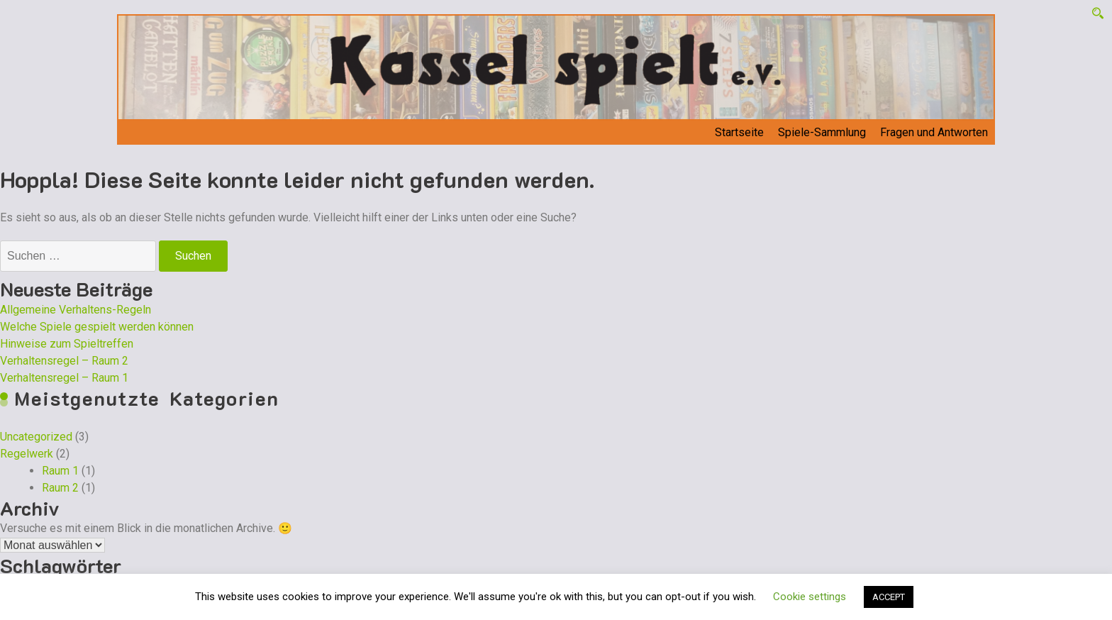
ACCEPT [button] (888, 597)
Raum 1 (60, 470)
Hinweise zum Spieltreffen (66, 343)
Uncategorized (36, 436)
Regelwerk (26, 453)
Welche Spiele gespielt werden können (97, 326)
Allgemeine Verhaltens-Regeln (75, 309)
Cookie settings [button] (809, 596)
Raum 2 (60, 487)
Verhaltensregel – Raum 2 (64, 360)
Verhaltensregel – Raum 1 (64, 377)
